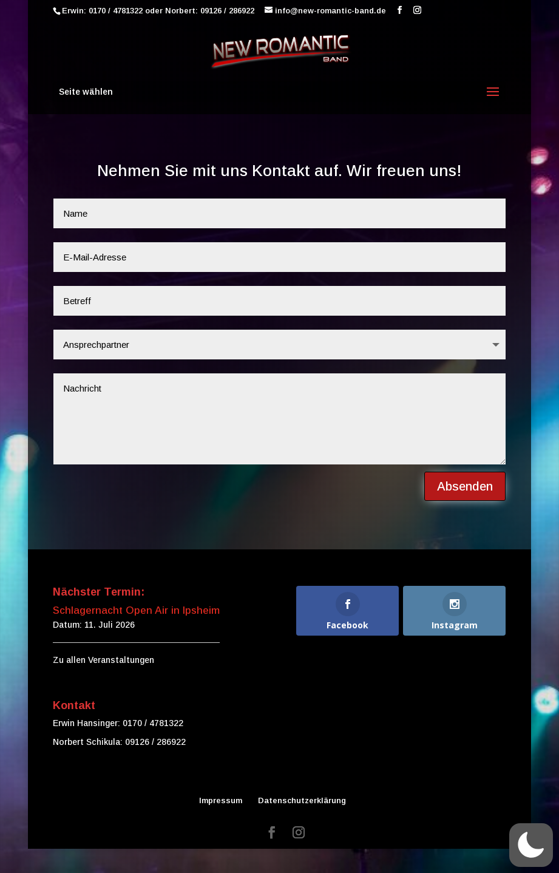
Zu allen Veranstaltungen (103, 660)
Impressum (220, 800)
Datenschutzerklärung (302, 800)
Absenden (447, 473)
